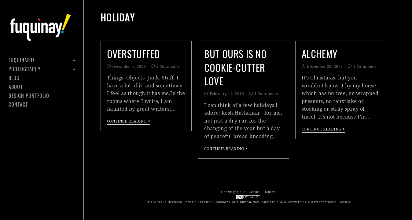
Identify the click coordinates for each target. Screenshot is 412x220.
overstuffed (133, 53)
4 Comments (266, 94)
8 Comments (365, 66)
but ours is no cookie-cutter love (235, 67)
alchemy (319, 53)
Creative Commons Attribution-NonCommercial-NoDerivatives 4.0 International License (274, 202)
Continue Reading (128, 121)
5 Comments (167, 66)
